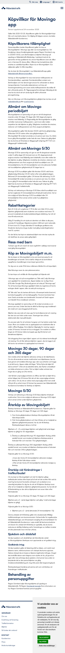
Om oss (4, 616)
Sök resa (33, 2)
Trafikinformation (8, 623)
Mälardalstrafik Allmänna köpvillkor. (20, 74)
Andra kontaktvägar (8, 645)
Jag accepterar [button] (44, 637)
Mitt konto (57, 2)
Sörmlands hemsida (34, 586)
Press (3, 642)
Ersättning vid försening (10, 620)
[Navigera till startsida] (11, 8)
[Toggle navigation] (62, 8)
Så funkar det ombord (9, 630)
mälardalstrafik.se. (14, 101)
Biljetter (4, 627)
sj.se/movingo (29, 101)
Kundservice (6, 638)
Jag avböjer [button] (43, 641)
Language (44, 2)
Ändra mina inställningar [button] (47, 646)
